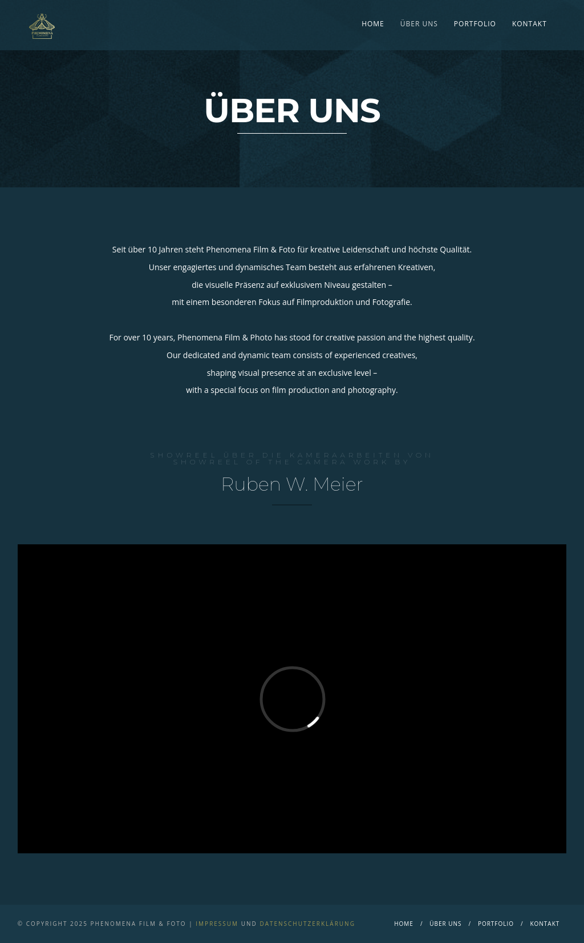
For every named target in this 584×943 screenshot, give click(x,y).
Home (373, 24)
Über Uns (419, 24)
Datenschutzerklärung (307, 924)
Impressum (217, 924)
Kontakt (529, 24)
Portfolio (475, 24)
